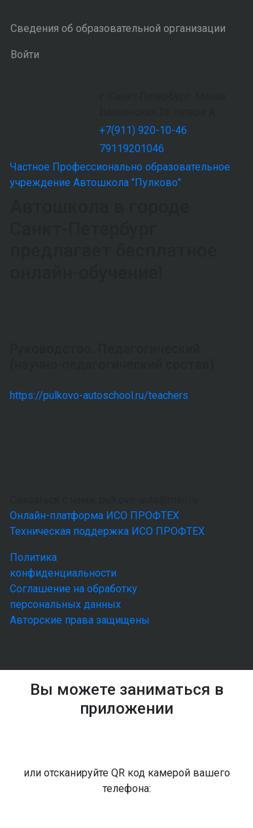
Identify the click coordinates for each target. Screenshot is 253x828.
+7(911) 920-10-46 (143, 130)
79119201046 (131, 148)
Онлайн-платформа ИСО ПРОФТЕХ (94, 515)
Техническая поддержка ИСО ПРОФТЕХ (107, 531)
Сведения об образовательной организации (118, 28)
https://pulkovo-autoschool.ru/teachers (99, 395)
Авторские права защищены (80, 620)
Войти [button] (24, 54)
